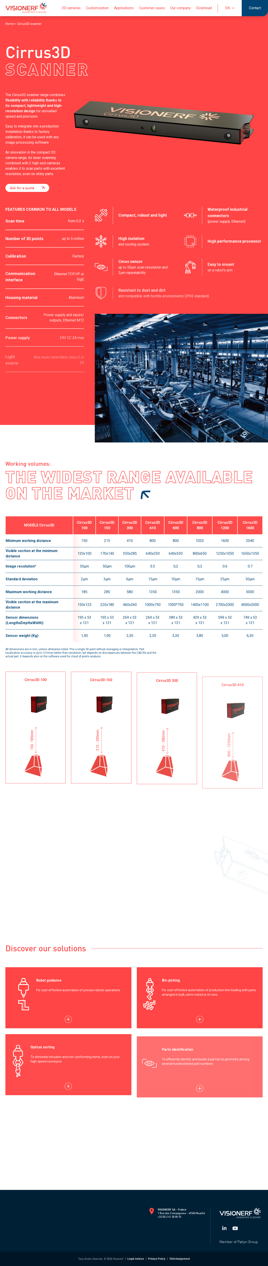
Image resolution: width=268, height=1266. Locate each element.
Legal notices (135, 1258)
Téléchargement (179, 1258)
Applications (124, 8)
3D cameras (71, 8)
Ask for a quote (27, 188)
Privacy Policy (156, 1258)
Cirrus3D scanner (29, 24)
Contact (255, 8)
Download (204, 8)
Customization (97, 8)
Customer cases (152, 8)
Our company (180, 8)
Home (10, 24)
